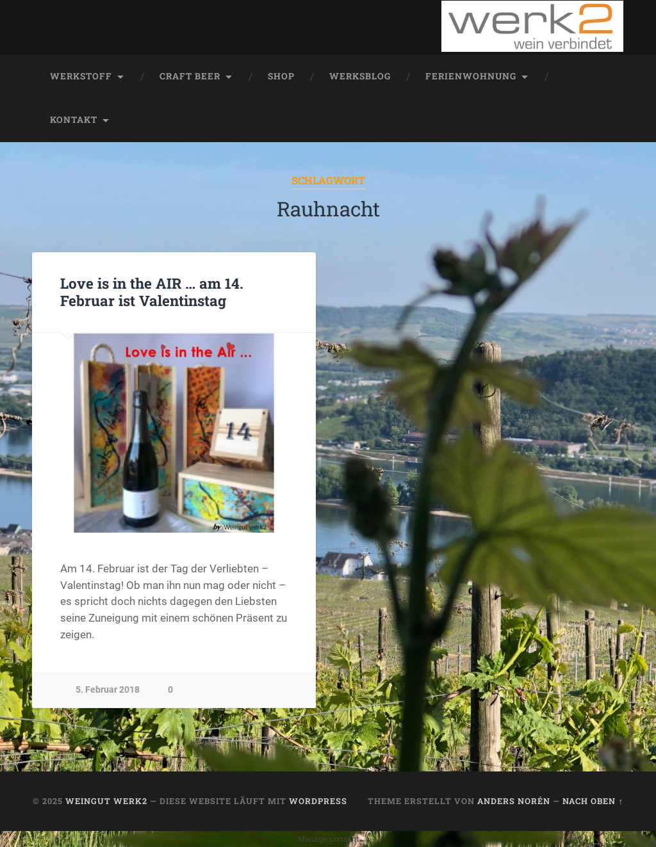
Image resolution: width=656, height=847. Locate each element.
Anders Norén (513, 801)
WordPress (318, 801)
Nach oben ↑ (592, 801)
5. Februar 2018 (108, 689)
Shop (281, 76)
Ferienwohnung (470, 76)
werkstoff (81, 76)
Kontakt (73, 119)
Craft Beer (190, 76)
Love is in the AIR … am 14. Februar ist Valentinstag (151, 291)
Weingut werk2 (106, 801)
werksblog (360, 76)
